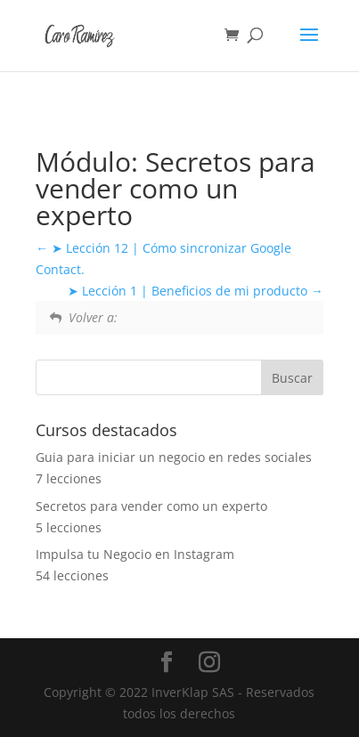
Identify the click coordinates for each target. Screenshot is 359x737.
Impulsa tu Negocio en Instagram (135, 554)
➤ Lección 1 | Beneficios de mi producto (195, 290)
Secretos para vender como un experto (151, 506)
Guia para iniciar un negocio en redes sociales (174, 457)
